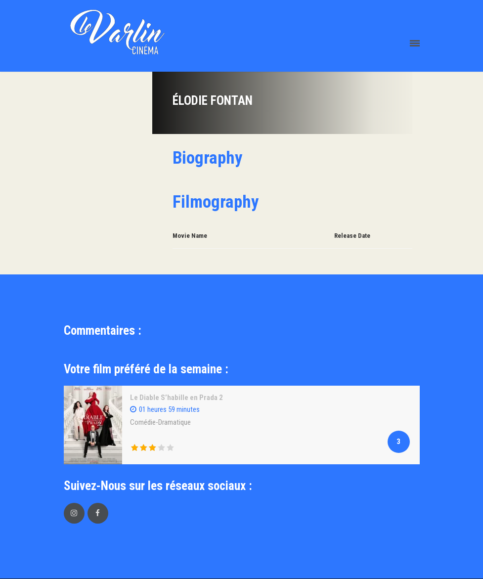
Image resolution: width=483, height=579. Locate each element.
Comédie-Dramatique (160, 422)
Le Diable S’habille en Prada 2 (176, 397)
